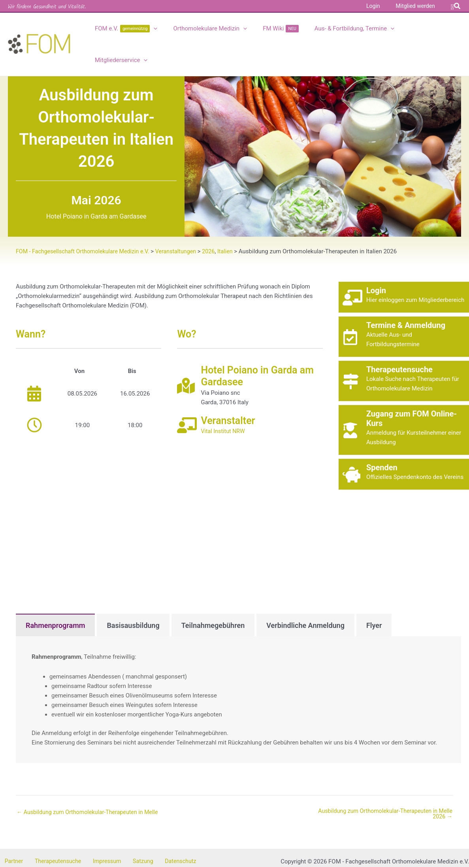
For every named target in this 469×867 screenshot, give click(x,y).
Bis (132, 341)
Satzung (126, 832)
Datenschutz (160, 832)
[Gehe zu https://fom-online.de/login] (404, 267)
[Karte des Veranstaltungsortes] (169, 496)
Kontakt (193, 832)
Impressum (95, 832)
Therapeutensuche (49, 832)
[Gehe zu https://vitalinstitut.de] (249, 396)
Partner (9, 832)
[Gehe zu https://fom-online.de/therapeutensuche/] (404, 351)
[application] (162, 29)
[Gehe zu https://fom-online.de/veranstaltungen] (404, 307)
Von (79, 341)
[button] (456, 6)
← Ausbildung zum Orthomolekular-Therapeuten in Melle (91, 783)
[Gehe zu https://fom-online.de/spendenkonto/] (404, 444)
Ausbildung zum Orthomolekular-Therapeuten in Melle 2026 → (381, 784)
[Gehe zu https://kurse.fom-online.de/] (404, 400)
